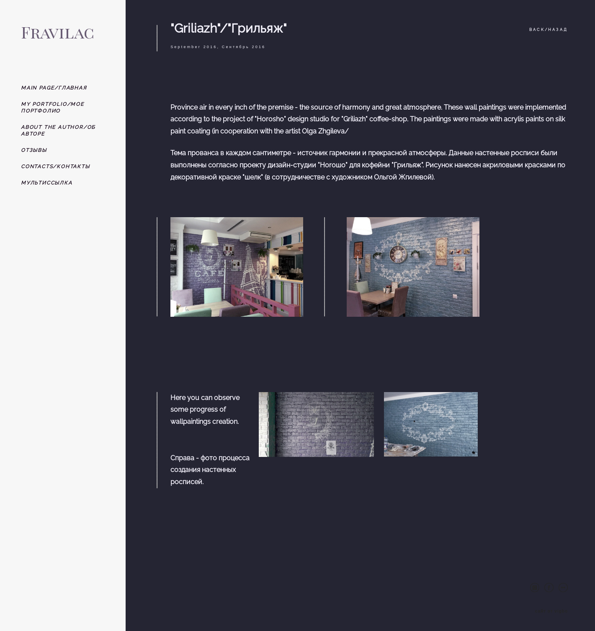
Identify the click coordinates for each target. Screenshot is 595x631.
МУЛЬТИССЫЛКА (46, 183)
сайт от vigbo (551, 611)
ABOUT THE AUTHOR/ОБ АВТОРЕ (58, 130)
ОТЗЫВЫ (34, 150)
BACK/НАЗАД (548, 30)
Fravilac (57, 32)
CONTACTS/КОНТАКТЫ (55, 166)
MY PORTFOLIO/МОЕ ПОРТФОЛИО (52, 107)
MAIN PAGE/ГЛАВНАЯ (54, 88)
